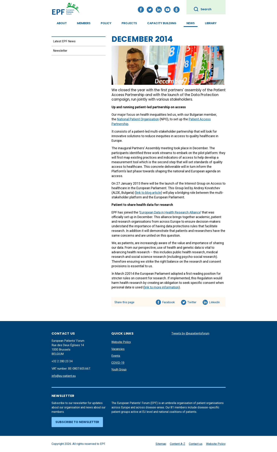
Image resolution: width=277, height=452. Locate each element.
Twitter (193, 301)
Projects (129, 23)
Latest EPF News (64, 41)
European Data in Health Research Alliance (170, 212)
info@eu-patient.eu (64, 376)
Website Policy (121, 342)
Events (115, 355)
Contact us (195, 444)
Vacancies (118, 349)
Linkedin (214, 301)
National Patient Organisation (138, 119)
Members (84, 23)
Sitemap (161, 444)
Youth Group (119, 369)
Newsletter (60, 50)
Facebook (168, 301)
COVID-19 (117, 362)
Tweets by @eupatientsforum (190, 333)
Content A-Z (177, 444)
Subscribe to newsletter (77, 422)
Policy (106, 23)
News (190, 23)
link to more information (161, 287)
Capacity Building (161, 23)
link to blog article (148, 192)
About (62, 23)
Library (210, 23)
